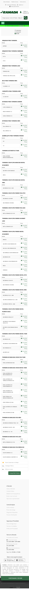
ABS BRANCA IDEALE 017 (8, 317)
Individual (18, 30)
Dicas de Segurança (11, 523)
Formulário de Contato (12, 537)
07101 (4, 60)
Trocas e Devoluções (12, 515)
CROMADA (5, 270)
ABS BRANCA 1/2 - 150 (7, 431)
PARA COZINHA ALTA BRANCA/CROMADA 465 (8, 397)
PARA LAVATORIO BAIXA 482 (8, 362)
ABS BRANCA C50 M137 (8, 280)
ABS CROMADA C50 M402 (8, 203)
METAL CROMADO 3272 (8, 226)
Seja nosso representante (13, 498)
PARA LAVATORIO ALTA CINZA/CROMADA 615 (7, 385)
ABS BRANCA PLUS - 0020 (8, 188)
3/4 (3, 141)
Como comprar (10, 507)
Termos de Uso (23, 1)
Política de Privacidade (12, 528)
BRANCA (4, 239)
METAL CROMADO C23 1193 (9, 442)
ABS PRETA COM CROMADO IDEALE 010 (10, 328)
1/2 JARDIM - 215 (6, 86)
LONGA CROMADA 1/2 (7, 116)
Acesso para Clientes (15, 6)
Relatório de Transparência (13, 493)
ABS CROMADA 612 (7, 348)
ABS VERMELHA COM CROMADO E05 (10, 252)
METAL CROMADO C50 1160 (9, 213)
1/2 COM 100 (5, 96)
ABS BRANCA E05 (6, 257)
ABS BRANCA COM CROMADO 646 (10, 343)
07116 (4, 56)
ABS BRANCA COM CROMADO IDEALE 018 (9, 322)
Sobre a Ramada (6, 1)
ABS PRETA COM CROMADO (9, 170)
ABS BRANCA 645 (6, 339)
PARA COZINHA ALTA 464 (8, 402)
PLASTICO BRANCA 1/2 (7, 452)
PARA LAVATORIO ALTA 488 (8, 412)
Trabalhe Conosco (14, 1)
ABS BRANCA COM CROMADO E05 (10, 261)
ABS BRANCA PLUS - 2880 (8, 295)
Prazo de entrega (11, 510)
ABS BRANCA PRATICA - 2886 (9, 304)
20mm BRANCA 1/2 (7, 126)
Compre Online (10, 491)
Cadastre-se (21, 4)
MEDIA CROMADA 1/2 (7, 111)
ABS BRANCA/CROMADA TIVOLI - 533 (10, 423)
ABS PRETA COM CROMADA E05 (9, 244)
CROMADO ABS (6, 71)
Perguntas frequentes (12, 512)
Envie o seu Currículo (12, 496)
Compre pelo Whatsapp (11, 4)
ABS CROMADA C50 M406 (8, 284)
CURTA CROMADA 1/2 (7, 107)
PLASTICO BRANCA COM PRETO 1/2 (10, 457)
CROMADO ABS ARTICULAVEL (9, 75)
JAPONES (5, 46)
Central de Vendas (12, 540)
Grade (17, 33)
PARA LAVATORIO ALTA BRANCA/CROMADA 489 (8, 391)
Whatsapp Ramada (12, 544)
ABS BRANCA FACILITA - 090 (9, 427)
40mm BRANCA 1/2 (7, 130)
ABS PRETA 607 (6, 352)
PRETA (4, 175)
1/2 (3, 145)
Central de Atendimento (14, 548)
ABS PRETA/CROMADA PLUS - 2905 (10, 299)
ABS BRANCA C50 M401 (8, 198)
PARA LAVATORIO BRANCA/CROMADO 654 (8, 156)
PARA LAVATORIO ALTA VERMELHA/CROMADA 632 (8, 379)
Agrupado (18, 32)
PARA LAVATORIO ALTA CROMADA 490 (10, 407)
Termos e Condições (12, 526)
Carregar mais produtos (14, 473)
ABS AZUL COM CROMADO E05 (9, 248)
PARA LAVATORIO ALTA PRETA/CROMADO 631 (7, 374)
